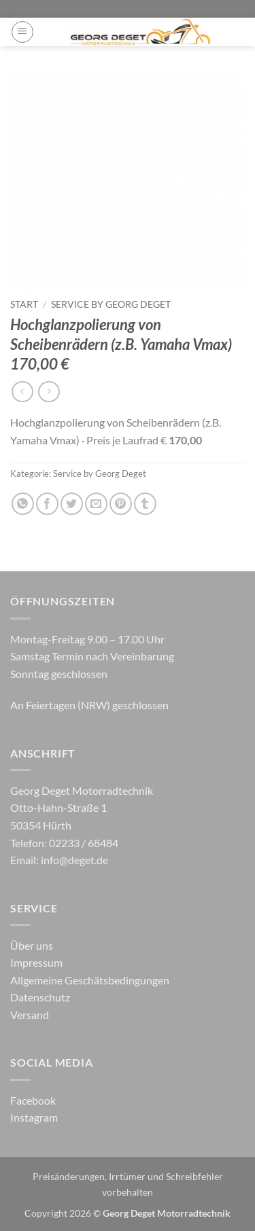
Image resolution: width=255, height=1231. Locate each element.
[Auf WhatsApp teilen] (23, 504)
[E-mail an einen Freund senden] (96, 504)
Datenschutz (40, 997)
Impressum (36, 962)
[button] (22, 32)
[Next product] (22, 391)
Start (24, 304)
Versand (29, 1014)
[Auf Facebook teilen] (47, 504)
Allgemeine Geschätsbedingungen (89, 980)
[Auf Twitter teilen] (72, 504)
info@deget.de (74, 859)
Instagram (34, 1117)
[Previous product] (48, 391)
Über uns (31, 945)
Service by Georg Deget (111, 304)
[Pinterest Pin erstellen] (120, 504)
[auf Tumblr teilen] (145, 504)
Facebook (33, 1100)
